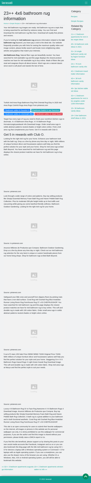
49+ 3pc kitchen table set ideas (79, 89)
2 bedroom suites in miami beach (48, 114)
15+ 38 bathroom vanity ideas (77, 109)
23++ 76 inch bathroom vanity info (79, 65)
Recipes (74, 16)
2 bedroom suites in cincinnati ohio (19, 114)
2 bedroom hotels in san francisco (45, 110)
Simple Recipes (77, 21)
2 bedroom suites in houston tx (17, 110)
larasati (7, 2)
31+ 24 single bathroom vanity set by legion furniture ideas (78, 55)
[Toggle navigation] (86, 3)
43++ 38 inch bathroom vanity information (77, 81)
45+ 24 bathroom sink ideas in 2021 (79, 45)
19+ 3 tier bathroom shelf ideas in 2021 (78, 116)
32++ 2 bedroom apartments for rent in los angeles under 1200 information (79, 100)
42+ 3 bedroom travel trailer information (79, 72)
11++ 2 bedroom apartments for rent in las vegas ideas (79, 37)
